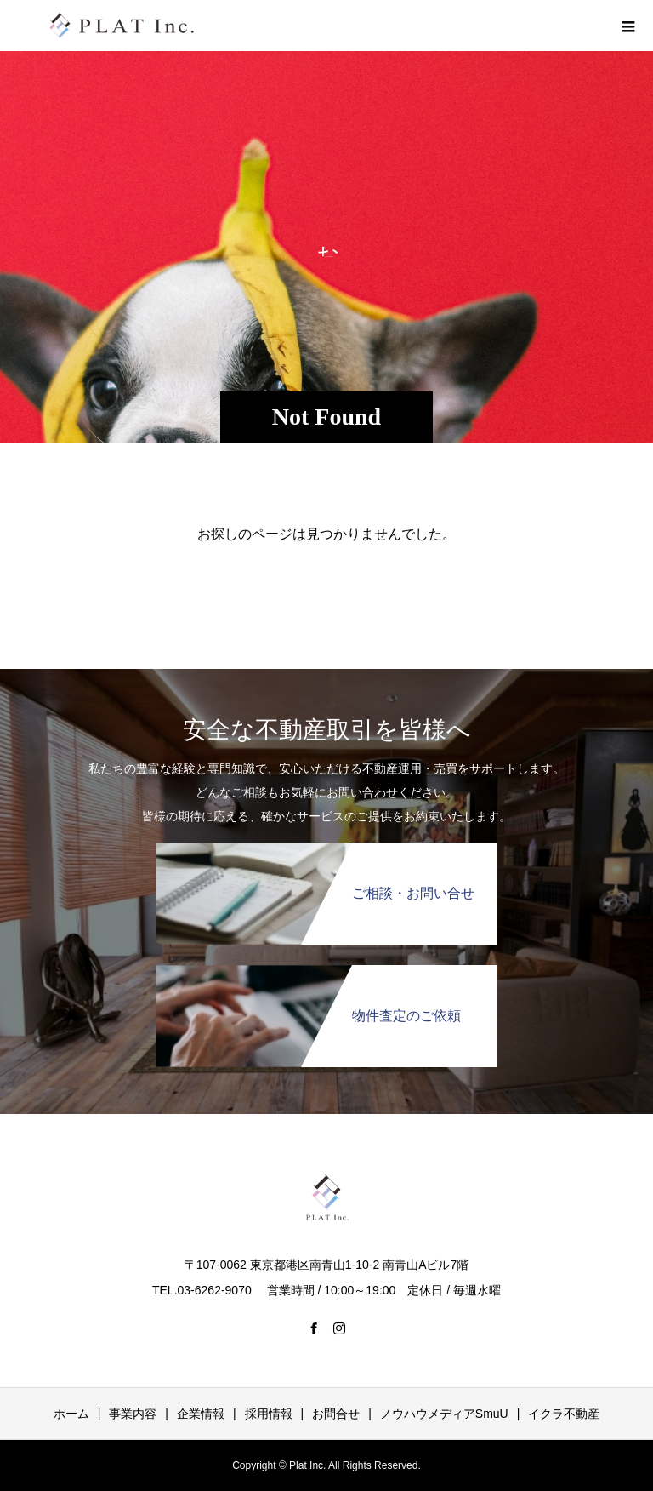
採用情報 (268, 1413)
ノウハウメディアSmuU (444, 1413)
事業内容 (132, 1413)
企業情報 (200, 1413)
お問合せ (336, 1413)
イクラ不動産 (563, 1413)
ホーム (71, 1413)
